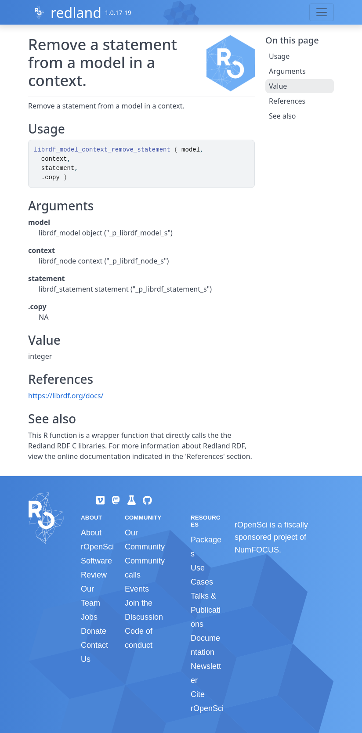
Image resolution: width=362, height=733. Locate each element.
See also (282, 116)
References (287, 101)
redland (76, 12)
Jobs (89, 617)
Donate (93, 631)
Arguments (287, 71)
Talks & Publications (206, 610)
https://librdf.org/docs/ (66, 396)
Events (137, 589)
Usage (279, 56)
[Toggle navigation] (321, 12)
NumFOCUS (257, 549)
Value (278, 86)
